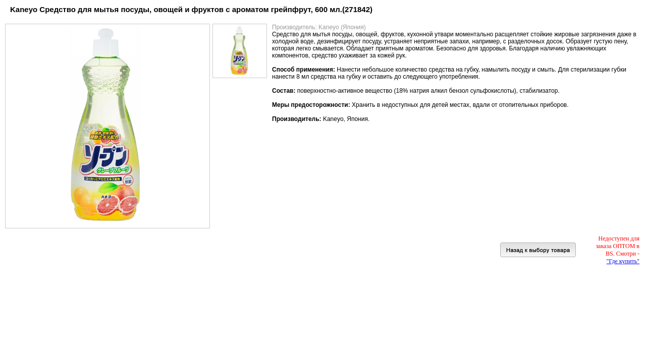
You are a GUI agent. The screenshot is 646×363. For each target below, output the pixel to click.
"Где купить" (623, 261)
